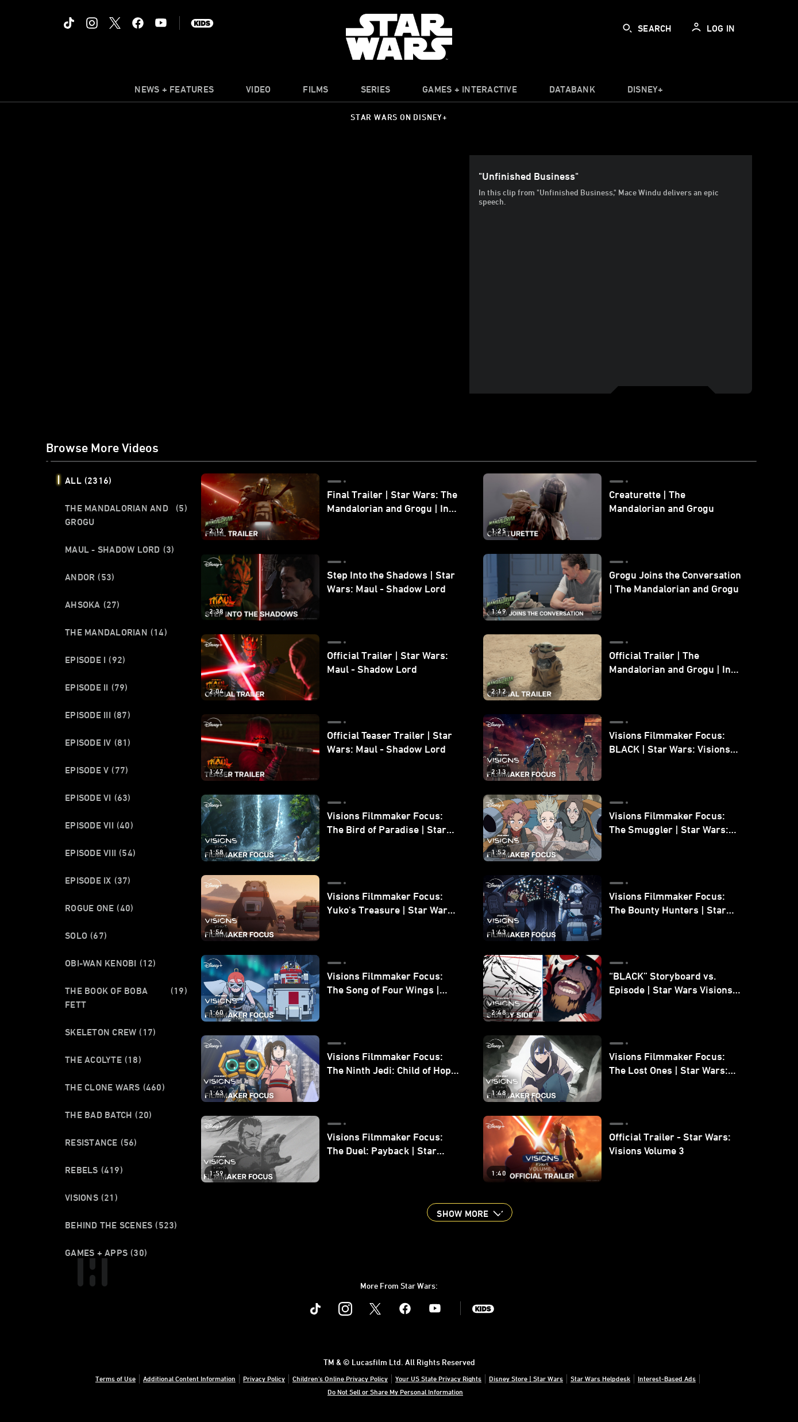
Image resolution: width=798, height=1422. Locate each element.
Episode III (97, 715)
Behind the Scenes (121, 1225)
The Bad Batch (108, 1115)
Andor (89, 577)
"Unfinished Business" (529, 176)
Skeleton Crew (110, 1032)
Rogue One (99, 908)
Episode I (95, 659)
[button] (469, 1212)
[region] (260, 274)
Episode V (96, 770)
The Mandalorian (116, 632)
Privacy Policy (264, 1378)
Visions (91, 1197)
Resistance (101, 1142)
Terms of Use (115, 1378)
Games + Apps (106, 1252)
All (88, 480)
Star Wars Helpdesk (600, 1378)
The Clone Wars (115, 1087)
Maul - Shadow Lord (119, 549)
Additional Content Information (189, 1378)
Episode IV (98, 742)
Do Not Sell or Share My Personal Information (395, 1392)
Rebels (94, 1170)
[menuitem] (258, 92)
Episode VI (98, 797)
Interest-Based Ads (667, 1378)
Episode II (96, 687)
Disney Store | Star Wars (526, 1378)
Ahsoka (92, 604)
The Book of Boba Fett (126, 997)
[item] (174, 92)
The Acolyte (103, 1059)
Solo (86, 935)
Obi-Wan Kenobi (110, 963)
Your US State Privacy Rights (438, 1378)
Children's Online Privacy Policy (340, 1378)
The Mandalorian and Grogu (126, 515)
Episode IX (98, 880)
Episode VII (99, 825)
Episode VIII (100, 853)
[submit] (627, 28)
